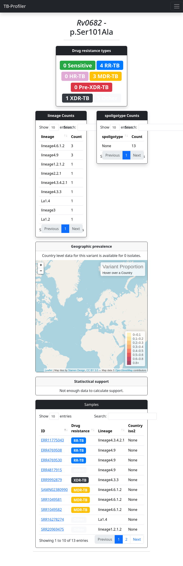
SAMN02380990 (54, 489)
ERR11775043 (52, 440)
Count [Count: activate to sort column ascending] (76, 136)
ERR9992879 (51, 479)
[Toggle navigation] (176, 6)
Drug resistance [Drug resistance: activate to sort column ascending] (80, 428)
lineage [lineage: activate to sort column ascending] (47, 136)
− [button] (41, 271)
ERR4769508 (51, 450)
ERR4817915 (51, 469)
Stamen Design (76, 370)
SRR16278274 (52, 519)
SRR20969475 (52, 529)
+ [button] (41, 265)
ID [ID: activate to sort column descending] (43, 430)
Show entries (55, 127)
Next (137, 539)
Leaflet (48, 370)
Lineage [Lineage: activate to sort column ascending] (105, 430)
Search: (95, 127)
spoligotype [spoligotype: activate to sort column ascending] (112, 136)
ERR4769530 (51, 460)
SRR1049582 (51, 509)
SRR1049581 (51, 499)
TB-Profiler (15, 6)
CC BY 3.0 (92, 370)
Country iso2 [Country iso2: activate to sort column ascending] (135, 428)
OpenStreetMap (124, 370)
